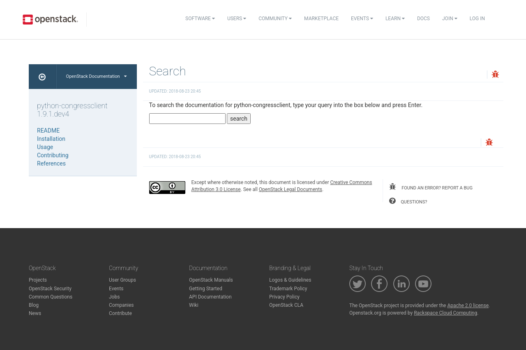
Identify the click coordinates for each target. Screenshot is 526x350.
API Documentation (210, 297)
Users (236, 18)
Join (449, 18)
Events (362, 18)
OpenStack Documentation (96, 76)
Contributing (53, 155)
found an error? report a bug (430, 187)
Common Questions (50, 297)
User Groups (122, 280)
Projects (38, 280)
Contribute (120, 313)
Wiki (193, 305)
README (48, 130)
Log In (477, 18)
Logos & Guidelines (290, 280)
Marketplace (321, 18)
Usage (45, 147)
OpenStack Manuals (211, 280)
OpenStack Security (50, 289)
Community (275, 18)
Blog (34, 305)
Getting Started (205, 289)
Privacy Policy (284, 297)
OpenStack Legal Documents (290, 189)
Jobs (114, 297)
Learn (395, 18)
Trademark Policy (288, 289)
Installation (51, 138)
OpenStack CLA (286, 305)
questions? (408, 201)
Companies (121, 305)
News (35, 313)
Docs (423, 18)
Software (200, 18)
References (51, 163)
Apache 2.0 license (468, 305)
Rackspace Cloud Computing (445, 313)
